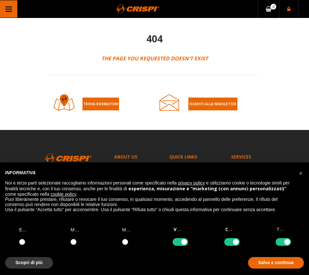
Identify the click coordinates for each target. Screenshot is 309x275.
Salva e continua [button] (276, 262)
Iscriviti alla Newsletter (212, 104)
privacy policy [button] (191, 182)
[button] (301, 173)
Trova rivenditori (100, 104)
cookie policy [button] (63, 194)
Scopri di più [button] (29, 262)
